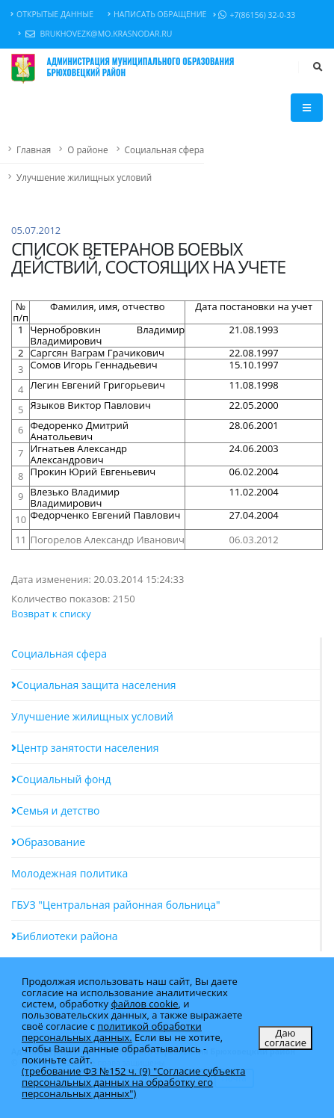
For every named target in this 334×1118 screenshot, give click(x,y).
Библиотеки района (64, 936)
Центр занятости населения (84, 748)
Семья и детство (55, 810)
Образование (48, 842)
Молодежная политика (69, 873)
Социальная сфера (165, 149)
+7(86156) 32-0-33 (254, 15)
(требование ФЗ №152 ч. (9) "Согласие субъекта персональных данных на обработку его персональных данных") (133, 1082)
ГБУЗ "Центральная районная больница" (115, 905)
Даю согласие (285, 1037)
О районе (87, 149)
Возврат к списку (51, 613)
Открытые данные (52, 14)
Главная (33, 149)
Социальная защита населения (93, 685)
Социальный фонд (61, 779)
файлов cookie (144, 1003)
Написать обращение (157, 14)
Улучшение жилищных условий (84, 177)
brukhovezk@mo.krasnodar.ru (95, 34)
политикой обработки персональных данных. (112, 1031)
